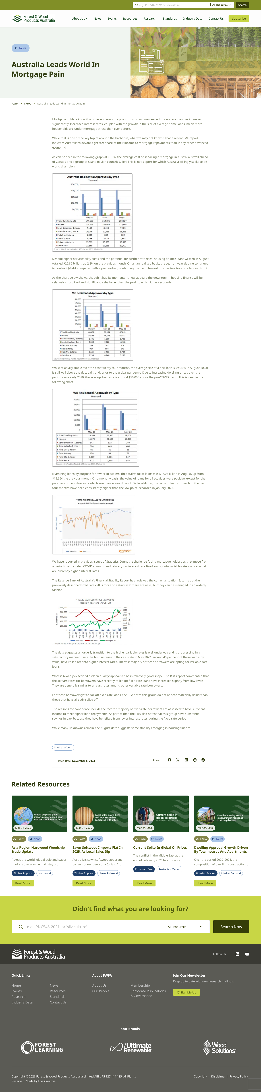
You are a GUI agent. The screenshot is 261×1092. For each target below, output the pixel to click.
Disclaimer (218, 1076)
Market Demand (231, 873)
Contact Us (216, 19)
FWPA (15, 103)
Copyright (200, 1076)
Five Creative (46, 1081)
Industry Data (192, 19)
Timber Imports (23, 873)
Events (112, 19)
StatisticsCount (63, 747)
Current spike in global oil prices (160, 847)
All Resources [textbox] (220, 4)
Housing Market (206, 873)
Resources (130, 19)
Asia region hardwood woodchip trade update (38, 849)
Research (150, 19)
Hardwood (44, 873)
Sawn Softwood (108, 873)
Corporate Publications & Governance (148, 993)
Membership (140, 985)
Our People (100, 991)
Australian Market (169, 869)
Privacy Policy (238, 1076)
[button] (169, 760)
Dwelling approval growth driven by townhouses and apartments (221, 849)
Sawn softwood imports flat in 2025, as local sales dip (97, 849)
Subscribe (239, 19)
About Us (78, 19)
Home (16, 985)
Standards (170, 19)
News (97, 19)
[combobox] (222, 5)
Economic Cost (144, 869)
